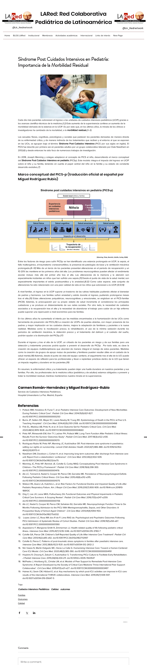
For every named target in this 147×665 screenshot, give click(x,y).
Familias (21, 595)
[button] (47, 35)
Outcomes (23, 599)
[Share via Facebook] (19, 612)
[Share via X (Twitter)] (26, 612)
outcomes (65, 589)
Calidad (54, 589)
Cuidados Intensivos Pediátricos (33, 589)
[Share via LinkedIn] (34, 612)
